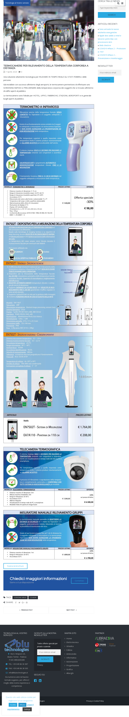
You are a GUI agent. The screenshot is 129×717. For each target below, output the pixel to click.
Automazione (72, 661)
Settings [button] (27, 709)
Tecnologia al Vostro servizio (17, 3)
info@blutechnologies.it (18, 672)
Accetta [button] (13, 705)
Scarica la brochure (15, 566)
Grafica (69, 669)
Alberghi (69, 673)
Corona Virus (20, 597)
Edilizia (69, 650)
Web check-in (105, 45)
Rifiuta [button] (22, 705)
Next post (71, 610)
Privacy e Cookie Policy (95, 701)
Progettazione (72, 665)
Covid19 (33, 597)
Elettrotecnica (72, 642)
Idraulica (70, 646)
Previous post (27, 610)
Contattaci (79, 581)
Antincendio (71, 654)
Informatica (71, 657)
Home (69, 638)
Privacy (40, 665)
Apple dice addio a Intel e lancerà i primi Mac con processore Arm (109, 38)
